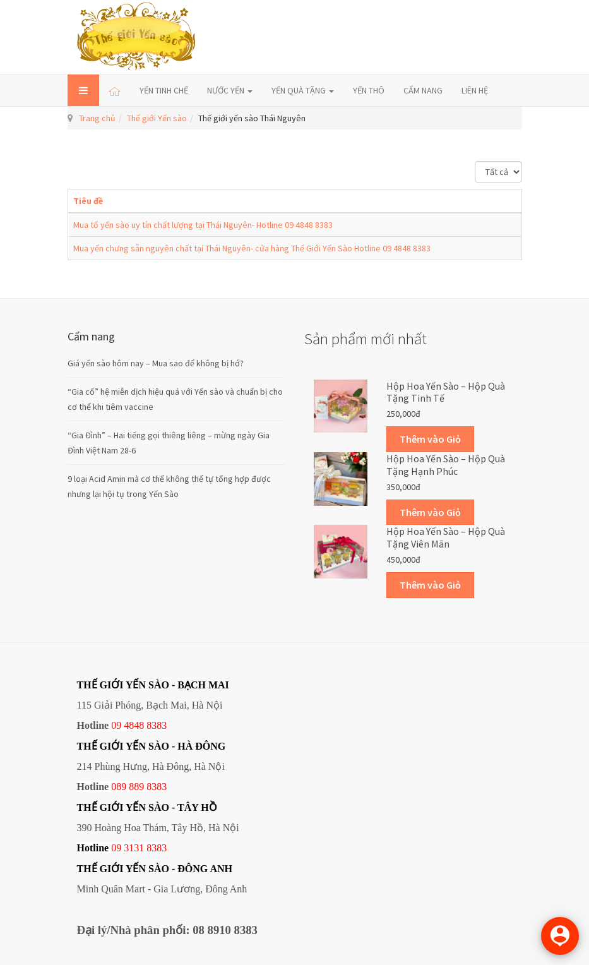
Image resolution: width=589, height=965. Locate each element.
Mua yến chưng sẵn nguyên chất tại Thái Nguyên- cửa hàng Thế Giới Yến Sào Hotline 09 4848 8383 (252, 248)
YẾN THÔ (368, 90)
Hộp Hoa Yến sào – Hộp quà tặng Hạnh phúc (445, 464)
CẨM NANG (423, 90)
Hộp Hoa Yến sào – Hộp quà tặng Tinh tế (445, 392)
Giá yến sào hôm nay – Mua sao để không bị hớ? (156, 363)
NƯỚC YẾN (230, 90)
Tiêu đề (88, 201)
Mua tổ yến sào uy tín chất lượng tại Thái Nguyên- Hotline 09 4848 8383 (203, 225)
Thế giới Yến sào (157, 118)
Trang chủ (97, 118)
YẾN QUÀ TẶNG (302, 90)
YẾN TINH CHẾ (164, 90)
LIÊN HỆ (474, 90)
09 (116, 847)
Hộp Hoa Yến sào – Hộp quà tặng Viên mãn (445, 537)
